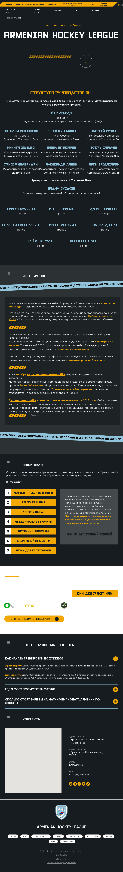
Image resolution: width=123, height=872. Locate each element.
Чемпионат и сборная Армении (33, 492)
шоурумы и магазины (33, 531)
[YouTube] (83, 784)
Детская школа (92, 836)
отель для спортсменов (33, 550)
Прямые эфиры (67, 841)
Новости (108, 836)
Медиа (53, 841)
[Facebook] (79, 784)
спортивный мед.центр (33, 541)
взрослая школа (33, 502)
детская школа (33, 512)
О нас (25, 836)
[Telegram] (75, 784)
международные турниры (33, 521)
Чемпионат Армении (41, 836)
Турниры (58, 836)
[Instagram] (70, 784)
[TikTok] (88, 784)
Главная (9, 18)
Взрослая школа (74, 836)
